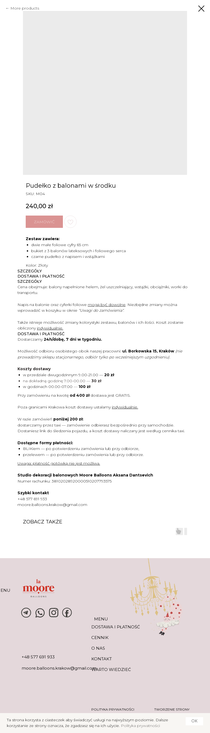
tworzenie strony (171, 709)
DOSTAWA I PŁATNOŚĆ (115, 626)
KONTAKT (101, 658)
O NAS (98, 648)
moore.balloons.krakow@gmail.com (52, 504)
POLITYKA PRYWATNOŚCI (112, 709)
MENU (101, 619)
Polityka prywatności (140, 725)
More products (24, 8)
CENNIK (100, 637)
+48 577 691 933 (32, 498)
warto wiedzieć (111, 669)
